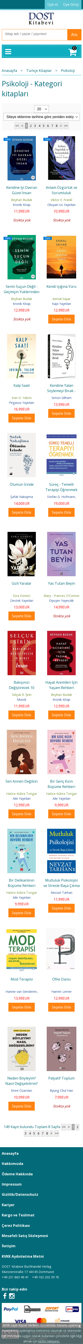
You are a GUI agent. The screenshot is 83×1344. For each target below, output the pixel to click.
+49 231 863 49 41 (15, 1277)
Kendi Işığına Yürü (61, 286)
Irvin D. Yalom (22, 398)
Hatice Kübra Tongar (21, 793)
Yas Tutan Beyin (61, 583)
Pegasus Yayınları (21, 403)
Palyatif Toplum (61, 1078)
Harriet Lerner (61, 991)
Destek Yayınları (21, 600)
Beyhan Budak (21, 200)
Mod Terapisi (22, 979)
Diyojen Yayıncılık (61, 600)
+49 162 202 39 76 (45, 1277)
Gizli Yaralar (21, 583)
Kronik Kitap (22, 205)
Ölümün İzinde (22, 484)
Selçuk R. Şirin (21, 695)
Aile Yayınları (22, 798)
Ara (74, 34)
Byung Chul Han (61, 1090)
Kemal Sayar (61, 299)
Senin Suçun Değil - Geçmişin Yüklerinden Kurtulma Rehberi (21, 292)
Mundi (21, 699)
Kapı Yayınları (61, 304)
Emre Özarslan (21, 1090)
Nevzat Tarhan (61, 892)
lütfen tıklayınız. (49, 1341)
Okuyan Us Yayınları (61, 205)
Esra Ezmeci (21, 596)
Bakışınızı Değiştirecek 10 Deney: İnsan (21, 687)
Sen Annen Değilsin (22, 781)
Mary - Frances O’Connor (61, 596)
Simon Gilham (61, 398)
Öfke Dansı (61, 979)
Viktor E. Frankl (61, 200)
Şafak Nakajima (21, 497)
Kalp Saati (22, 385)
